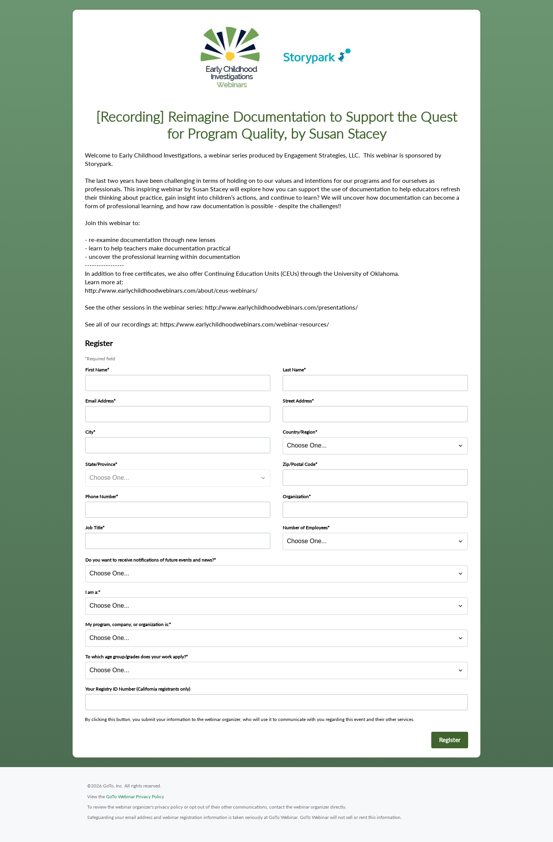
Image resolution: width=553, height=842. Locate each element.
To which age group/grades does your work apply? (135, 657)
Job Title (94, 527)
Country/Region (299, 432)
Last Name (293, 370)
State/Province (100, 464)
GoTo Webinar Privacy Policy (135, 796)
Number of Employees (305, 527)
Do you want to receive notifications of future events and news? (149, 560)
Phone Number (100, 496)
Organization (296, 496)
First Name (96, 370)
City (89, 432)
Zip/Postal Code (299, 464)
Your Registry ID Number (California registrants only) (137, 689)
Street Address (297, 401)
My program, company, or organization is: (127, 624)
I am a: (91, 592)
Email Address (99, 401)
